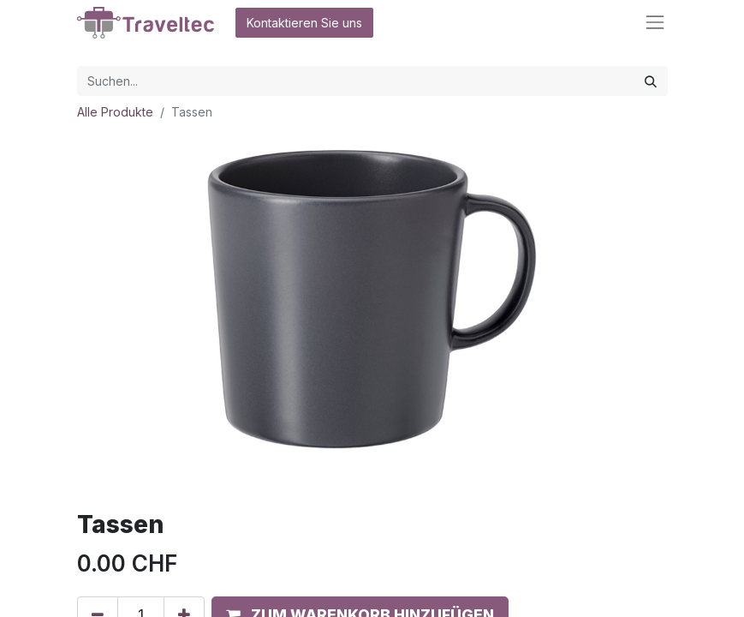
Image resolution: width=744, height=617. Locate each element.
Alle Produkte (115, 112)
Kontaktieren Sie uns (304, 22)
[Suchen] (651, 81)
